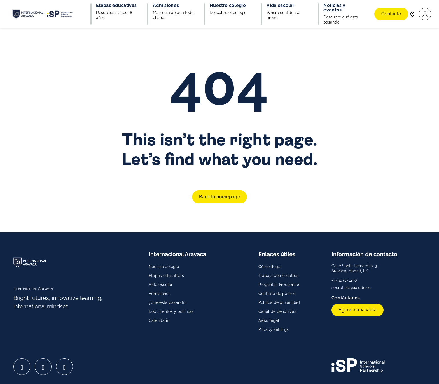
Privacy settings (273, 329)
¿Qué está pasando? (168, 302)
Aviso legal (268, 320)
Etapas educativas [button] (116, 5)
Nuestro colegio (164, 266)
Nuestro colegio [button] (228, 5)
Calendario (159, 320)
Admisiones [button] (166, 5)
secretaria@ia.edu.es (351, 287)
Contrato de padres (277, 293)
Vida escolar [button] (280, 5)
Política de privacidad (279, 302)
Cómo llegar (270, 266)
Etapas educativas (166, 275)
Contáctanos (346, 298)
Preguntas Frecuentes (279, 284)
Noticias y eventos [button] (334, 7)
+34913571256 (344, 280)
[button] (425, 14)
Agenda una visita (357, 310)
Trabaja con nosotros (278, 275)
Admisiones (160, 293)
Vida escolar (161, 284)
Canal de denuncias (277, 311)
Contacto (391, 14)
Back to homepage (219, 196)
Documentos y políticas (171, 311)
